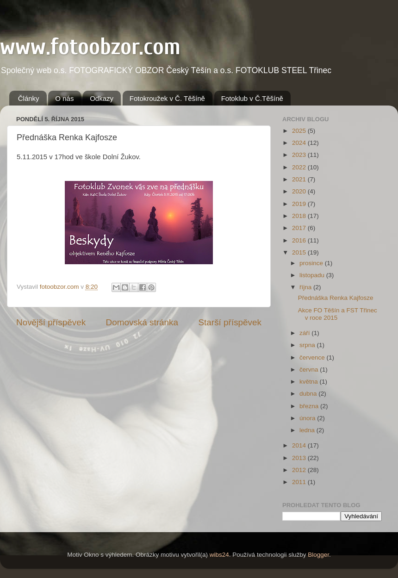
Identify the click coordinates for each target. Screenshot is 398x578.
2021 (300, 179)
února (308, 418)
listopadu (312, 275)
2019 (300, 203)
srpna (308, 345)
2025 (300, 130)
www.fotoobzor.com (90, 46)
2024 (300, 142)
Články (28, 98)
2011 (300, 482)
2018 (300, 215)
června (309, 369)
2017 (300, 227)
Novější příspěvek (51, 322)
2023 (300, 154)
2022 (300, 167)
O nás (64, 98)
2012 (300, 469)
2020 (300, 191)
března (309, 406)
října (306, 287)
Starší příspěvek (230, 322)
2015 (300, 252)
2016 (300, 240)
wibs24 (219, 554)
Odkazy (101, 98)
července (313, 357)
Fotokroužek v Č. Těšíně (167, 98)
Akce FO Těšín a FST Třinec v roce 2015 (337, 314)
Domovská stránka (142, 322)
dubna (308, 393)
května (309, 381)
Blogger (318, 554)
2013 (300, 457)
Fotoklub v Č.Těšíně (252, 98)
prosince (312, 263)
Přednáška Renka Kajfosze (335, 297)
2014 (300, 445)
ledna (308, 430)
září (305, 332)
